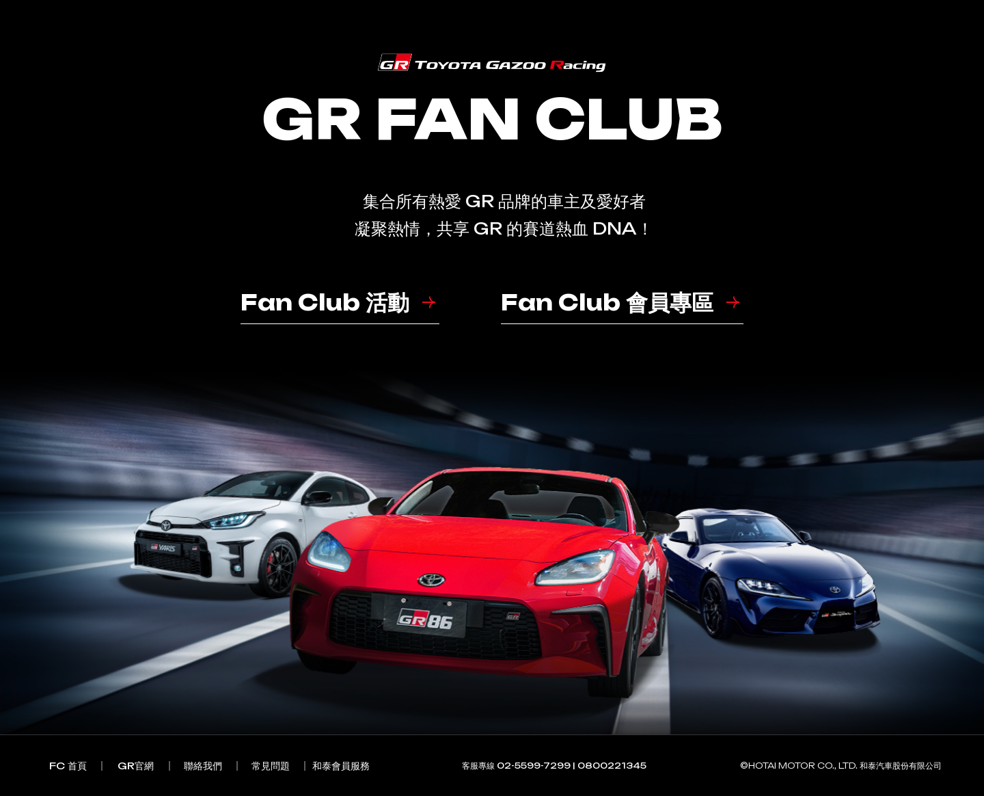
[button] (340, 310)
